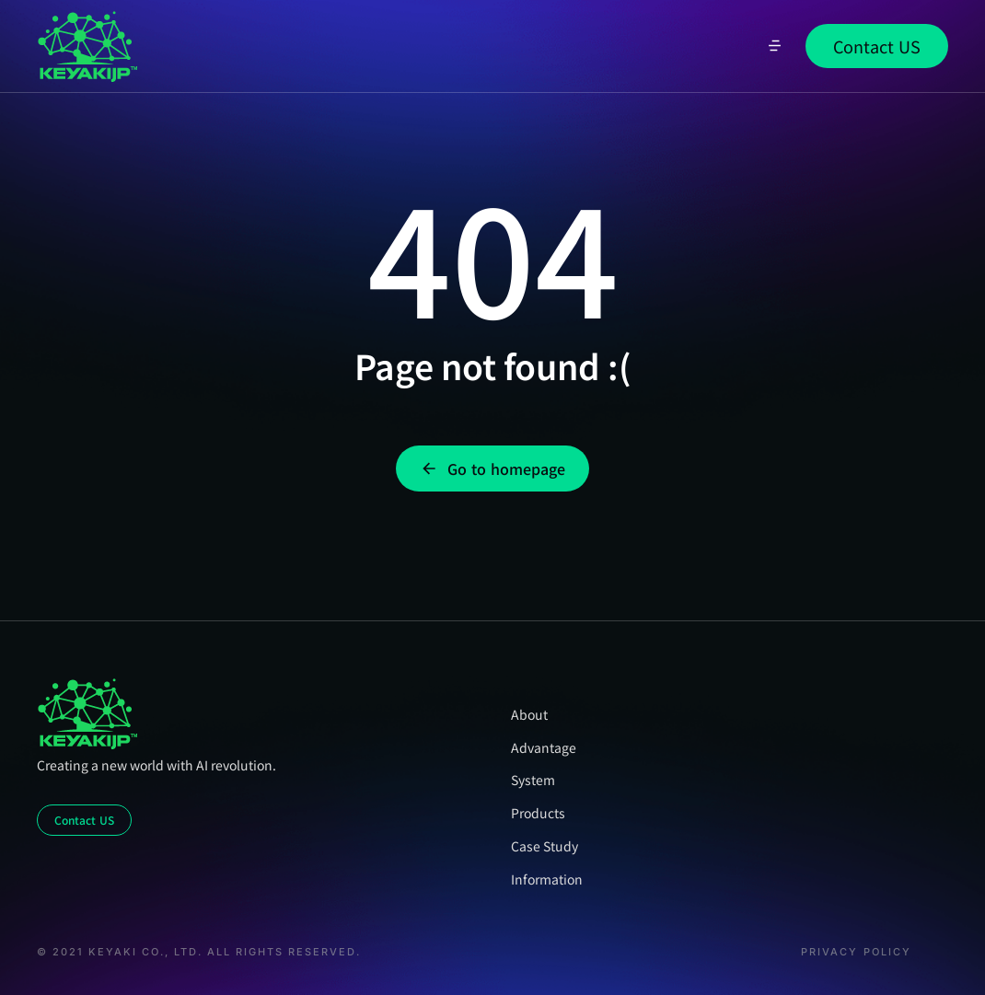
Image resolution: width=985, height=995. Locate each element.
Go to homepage (492, 468)
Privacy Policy (856, 952)
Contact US (877, 46)
